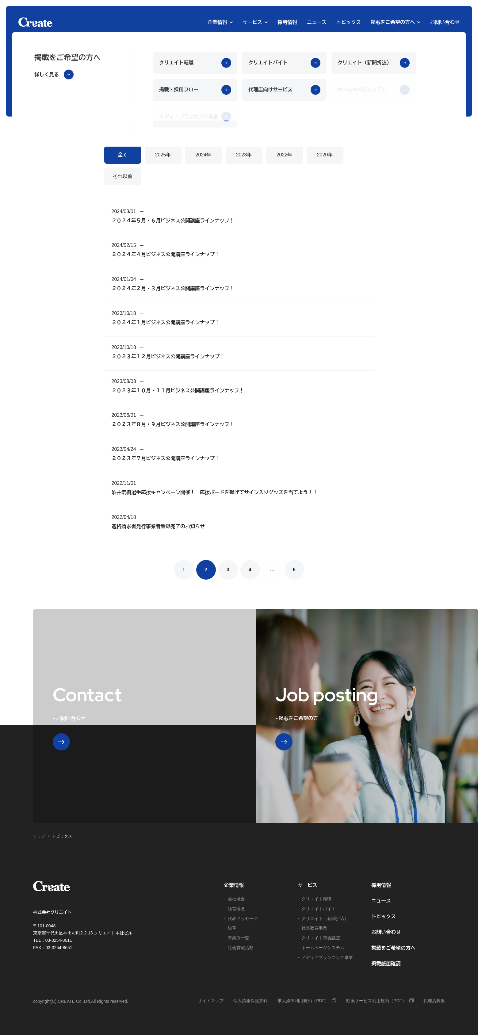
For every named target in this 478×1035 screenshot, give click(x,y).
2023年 (244, 154)
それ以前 (122, 176)
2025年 (163, 154)
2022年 (285, 154)
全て (123, 154)
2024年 (204, 154)
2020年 (325, 154)
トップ (39, 836)
